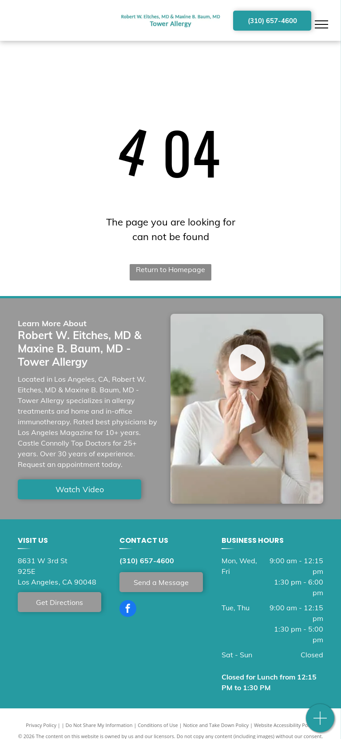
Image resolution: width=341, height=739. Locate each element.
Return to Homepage (170, 269)
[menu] (321, 24)
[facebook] (127, 609)
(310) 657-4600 (146, 560)
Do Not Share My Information (99, 725)
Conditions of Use (158, 725)
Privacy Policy (41, 725)
